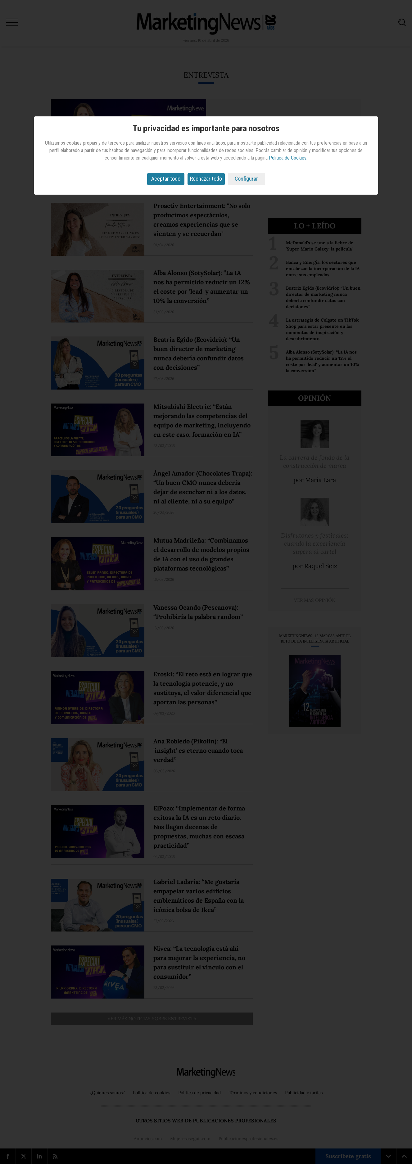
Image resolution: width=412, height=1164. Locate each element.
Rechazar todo (206, 178)
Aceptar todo (165, 178)
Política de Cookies (287, 158)
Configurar (246, 178)
